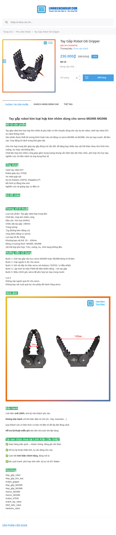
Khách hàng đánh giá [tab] (46, 104)
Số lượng (64, 77)
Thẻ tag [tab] (68, 104)
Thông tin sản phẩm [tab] (16, 104)
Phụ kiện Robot (23, 32)
